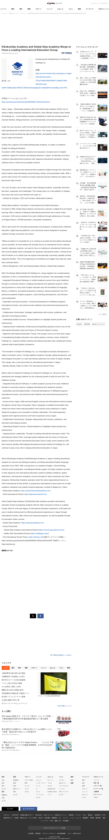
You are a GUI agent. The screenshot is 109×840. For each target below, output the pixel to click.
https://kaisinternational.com (35, 494)
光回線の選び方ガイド (27, 815)
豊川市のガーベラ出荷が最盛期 (13, 680)
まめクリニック (48, 815)
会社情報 (31, 833)
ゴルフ (27, 789)
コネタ (50, 783)
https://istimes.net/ (36, 537)
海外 (20, 9)
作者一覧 (96, 783)
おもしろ (60, 9)
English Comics (52, 791)
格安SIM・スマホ (100, 815)
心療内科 (71, 815)
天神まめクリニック (60, 815)
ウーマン (65, 818)
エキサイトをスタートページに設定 (54, 828)
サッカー (27, 786)
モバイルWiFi (33, 818)
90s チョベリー (63, 791)
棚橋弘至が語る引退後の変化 (13, 690)
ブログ (84, 815)
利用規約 (38, 833)
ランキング (89, 9)
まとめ (4, 789)
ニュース (3, 9)
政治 (3, 786)
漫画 (79, 9)
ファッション (40, 794)
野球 (26, 783)
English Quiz (51, 789)
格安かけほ (23, 818)
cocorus (40, 818)
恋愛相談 (54, 818)
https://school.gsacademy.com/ (51, 530)
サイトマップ (97, 794)
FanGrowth (38, 815)
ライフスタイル (64, 786)
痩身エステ (58, 821)
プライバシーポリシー (49, 833)
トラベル (62, 789)
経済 (3, 783)
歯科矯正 (98, 818)
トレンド (49, 9)
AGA (51, 821)
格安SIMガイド (8, 818)
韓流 (14, 791)
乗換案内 (85, 818)
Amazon (79, 324)
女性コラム (62, 783)
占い (60, 818)
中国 (3, 798)
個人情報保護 (61, 833)
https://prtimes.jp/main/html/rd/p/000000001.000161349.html (26, 102)
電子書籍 (65, 821)
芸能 (28, 9)
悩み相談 (47, 818)
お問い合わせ (77, 833)
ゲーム (38, 786)
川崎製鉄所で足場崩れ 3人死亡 (13, 676)
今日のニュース (103, 9)
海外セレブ (16, 789)
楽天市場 (87, 324)
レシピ (72, 818)
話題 (72, 783)
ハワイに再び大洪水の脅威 (12, 683)
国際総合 (4, 795)
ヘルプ (95, 797)
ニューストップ (95, 3)
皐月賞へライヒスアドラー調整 (13, 697)
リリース (96, 780)
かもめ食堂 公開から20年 (11, 687)
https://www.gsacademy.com (32, 523)
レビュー (39, 780)
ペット (50, 794)
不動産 (92, 818)
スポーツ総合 (29, 780)
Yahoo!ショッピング (98, 324)
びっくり (50, 780)
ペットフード (45, 821)
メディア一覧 (97, 786)
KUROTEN (15, 815)
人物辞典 (96, 791)
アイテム (78, 815)
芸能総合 (16, 780)
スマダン (62, 780)
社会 (3, 780)
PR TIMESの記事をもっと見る (61, 655)
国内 (12, 9)
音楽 (14, 786)
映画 (14, 783)
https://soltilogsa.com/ (39, 533)
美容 (104, 818)
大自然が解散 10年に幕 (10, 700)
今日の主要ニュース (64, 706)
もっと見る (103, 314)
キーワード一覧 (98, 789)
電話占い (90, 815)
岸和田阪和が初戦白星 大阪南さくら (15, 693)
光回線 (16, 818)
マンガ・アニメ (41, 783)
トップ (6, 668)
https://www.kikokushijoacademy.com (36, 491)
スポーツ (38, 9)
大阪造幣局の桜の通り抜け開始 (13, 673)
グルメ (38, 791)
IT (36, 789)
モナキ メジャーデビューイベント (14, 703)
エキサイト (104, 3)
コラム (70, 9)
